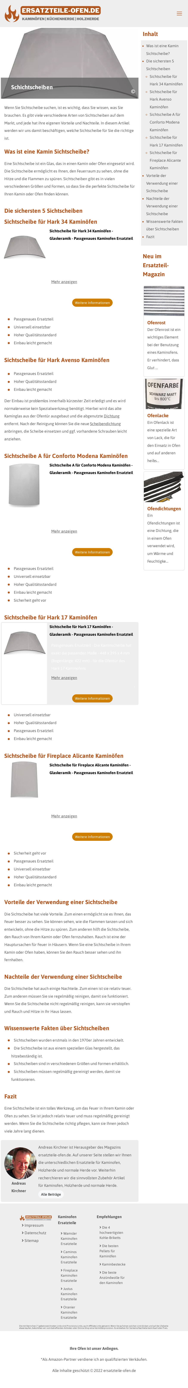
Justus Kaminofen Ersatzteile (69, 1294)
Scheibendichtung (105, 423)
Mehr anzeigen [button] (64, 281)
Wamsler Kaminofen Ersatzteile (69, 1238)
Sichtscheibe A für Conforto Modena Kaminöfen (165, 122)
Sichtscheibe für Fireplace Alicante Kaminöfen (165, 160)
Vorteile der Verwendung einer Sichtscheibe (162, 183)
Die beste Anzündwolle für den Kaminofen (112, 1277)
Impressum (33, 1225)
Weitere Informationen (92, 303)
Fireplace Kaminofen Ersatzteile (69, 1275)
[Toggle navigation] (179, 13)
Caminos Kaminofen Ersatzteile (69, 1257)
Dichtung (112, 416)
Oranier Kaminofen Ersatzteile (69, 1312)
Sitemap (30, 1240)
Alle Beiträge (51, 1194)
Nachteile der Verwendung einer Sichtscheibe (162, 206)
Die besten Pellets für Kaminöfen (108, 1251)
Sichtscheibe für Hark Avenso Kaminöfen (163, 99)
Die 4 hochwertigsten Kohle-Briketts (111, 1232)
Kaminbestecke (112, 1264)
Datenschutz (34, 1233)
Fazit (150, 236)
